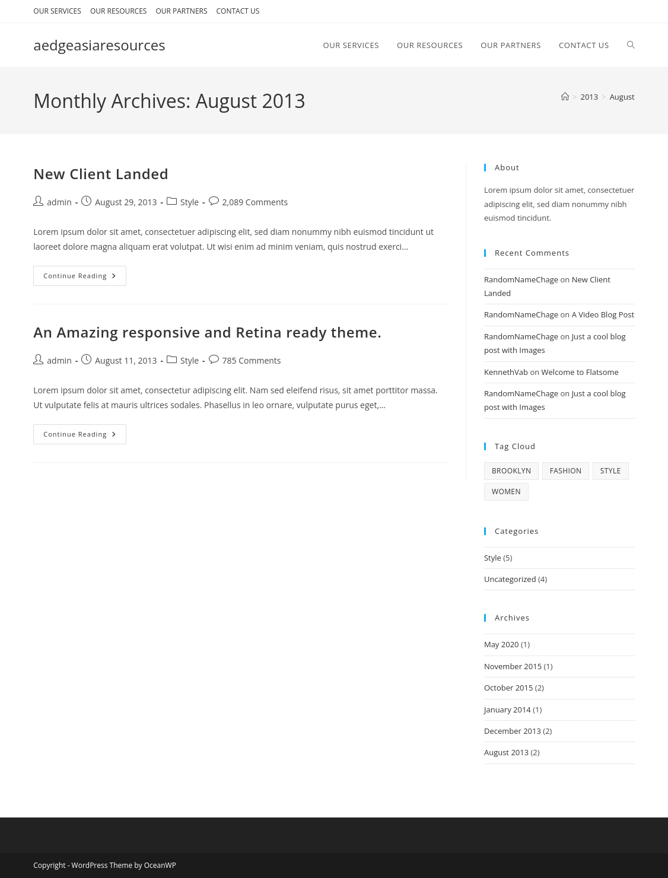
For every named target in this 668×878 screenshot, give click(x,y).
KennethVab (506, 372)
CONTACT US (238, 11)
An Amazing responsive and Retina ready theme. (207, 332)
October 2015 (508, 687)
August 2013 (506, 752)
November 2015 (513, 666)
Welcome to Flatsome (580, 372)
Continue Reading (84, 278)
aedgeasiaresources (99, 45)
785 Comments (251, 360)
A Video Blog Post (603, 314)
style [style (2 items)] (610, 471)
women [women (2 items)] (506, 491)
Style (189, 202)
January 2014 (507, 709)
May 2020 (501, 644)
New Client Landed (100, 173)
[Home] (565, 96)
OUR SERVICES (57, 11)
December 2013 (512, 731)
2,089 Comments (255, 202)
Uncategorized (510, 579)
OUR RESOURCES (118, 11)
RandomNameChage (521, 279)
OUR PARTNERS (181, 11)
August (622, 96)
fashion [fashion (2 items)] (566, 471)
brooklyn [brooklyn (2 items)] (511, 471)
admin (59, 202)
